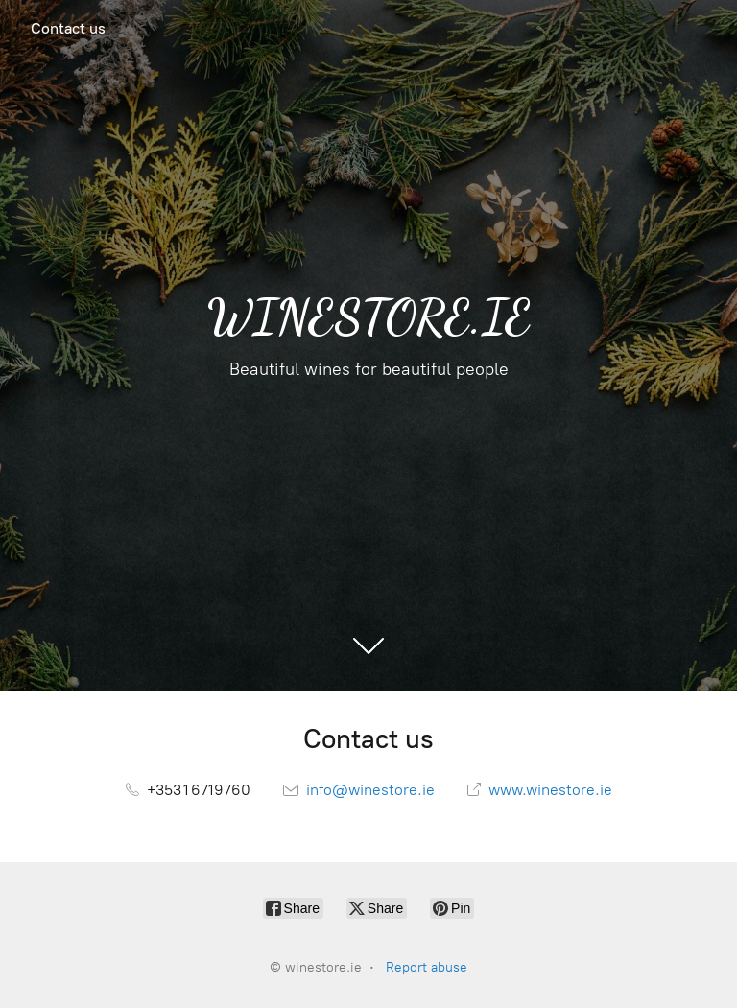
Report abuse (426, 967)
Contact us (68, 28)
